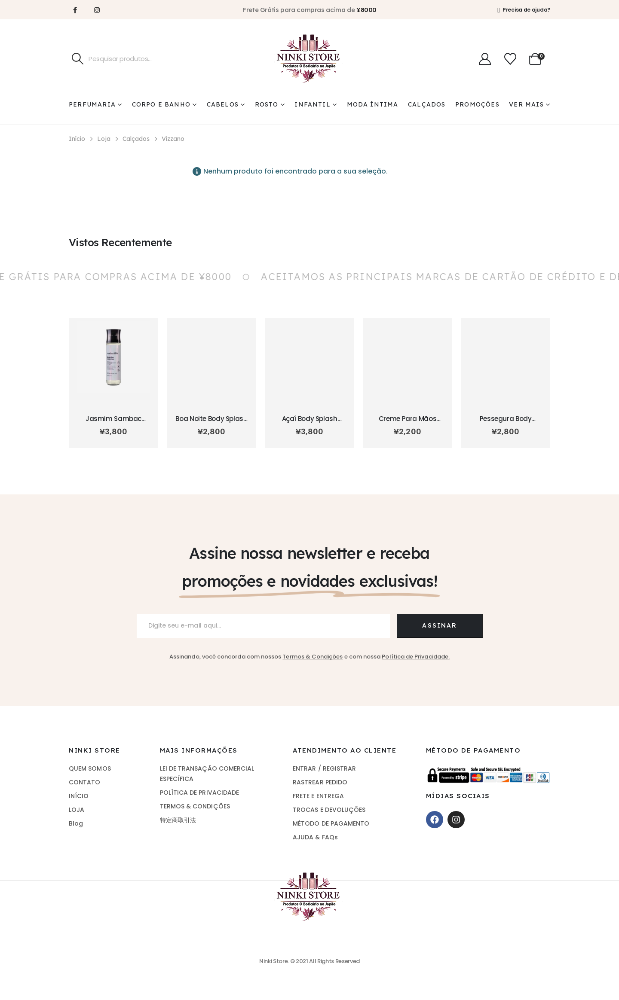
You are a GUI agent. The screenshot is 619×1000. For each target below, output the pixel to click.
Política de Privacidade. (416, 656)
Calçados (427, 104)
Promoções (477, 104)
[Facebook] (75, 10)
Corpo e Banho (161, 104)
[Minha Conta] (485, 59)
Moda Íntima (372, 104)
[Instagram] (97, 10)
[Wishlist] (510, 59)
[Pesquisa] (77, 59)
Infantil (312, 104)
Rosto (267, 104)
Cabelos (223, 104)
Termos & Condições (312, 656)
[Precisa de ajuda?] (523, 10)
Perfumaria (92, 104)
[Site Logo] (309, 58)
